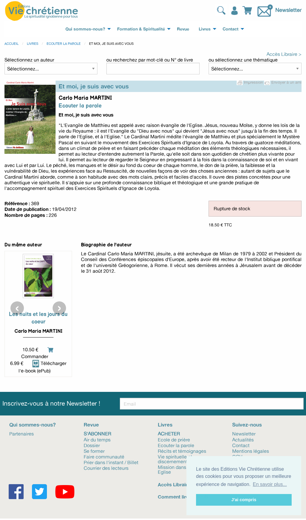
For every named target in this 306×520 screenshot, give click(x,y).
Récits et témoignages (182, 450)
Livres (32, 44)
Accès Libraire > (284, 54)
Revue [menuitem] (183, 29)
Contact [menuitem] (230, 29)
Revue (91, 424)
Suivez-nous (247, 424)
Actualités (243, 439)
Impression (250, 82)
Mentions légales (250, 450)
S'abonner (97, 433)
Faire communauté (104, 456)
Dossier (92, 445)
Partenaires (21, 433)
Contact (241, 445)
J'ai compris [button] (243, 499)
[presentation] (17, 308)
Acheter (169, 433)
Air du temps (97, 439)
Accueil (11, 44)
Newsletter (288, 9)
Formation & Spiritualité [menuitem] (141, 29)
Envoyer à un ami (283, 82)
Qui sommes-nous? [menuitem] (85, 29)
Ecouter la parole (64, 44)
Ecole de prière (174, 439)
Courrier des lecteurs (106, 467)
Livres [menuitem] (205, 29)
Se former (94, 450)
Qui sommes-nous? (32, 424)
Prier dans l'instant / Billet (111, 462)
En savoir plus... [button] (270, 484)
